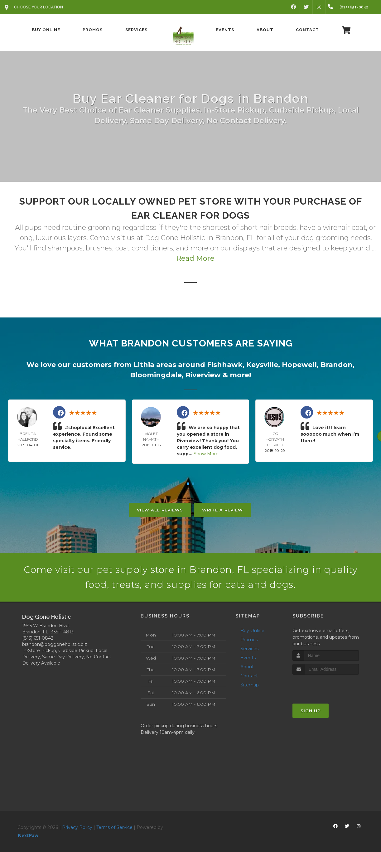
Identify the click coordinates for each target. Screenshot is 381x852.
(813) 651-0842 (37, 638)
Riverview (203, 375)
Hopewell (299, 365)
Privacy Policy (77, 827)
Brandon (337, 365)
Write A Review (222, 509)
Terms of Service (114, 827)
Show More (206, 454)
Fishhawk (225, 365)
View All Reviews (160, 509)
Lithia (143, 365)
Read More (195, 258)
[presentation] (325, 686)
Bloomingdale (156, 375)
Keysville (262, 365)
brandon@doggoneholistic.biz (54, 644)
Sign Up (311, 710)
